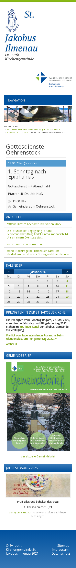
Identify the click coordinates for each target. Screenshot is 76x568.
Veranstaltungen (17, 132)
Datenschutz (60, 553)
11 (67, 286)
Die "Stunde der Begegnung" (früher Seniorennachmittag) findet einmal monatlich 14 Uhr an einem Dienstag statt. (37, 234)
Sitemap (63, 545)
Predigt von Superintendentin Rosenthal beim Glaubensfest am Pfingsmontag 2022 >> (34, 337)
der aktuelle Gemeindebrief (38, 456)
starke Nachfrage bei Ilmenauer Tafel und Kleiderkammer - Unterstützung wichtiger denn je (38, 252)
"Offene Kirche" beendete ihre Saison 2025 (34, 224)
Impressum (60, 549)
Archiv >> (12, 344)
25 (67, 296)
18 (67, 291)
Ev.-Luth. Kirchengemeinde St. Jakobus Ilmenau (34, 129)
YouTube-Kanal (29, 327)
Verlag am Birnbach (20, 512)
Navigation (16, 100)
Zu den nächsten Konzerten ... (25, 244)
